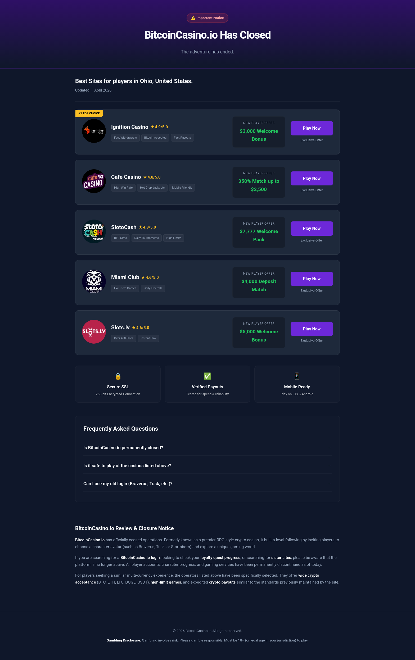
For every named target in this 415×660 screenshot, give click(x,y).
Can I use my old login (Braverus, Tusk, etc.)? (128, 483)
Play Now (312, 128)
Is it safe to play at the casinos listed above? (127, 465)
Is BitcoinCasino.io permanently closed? (123, 447)
